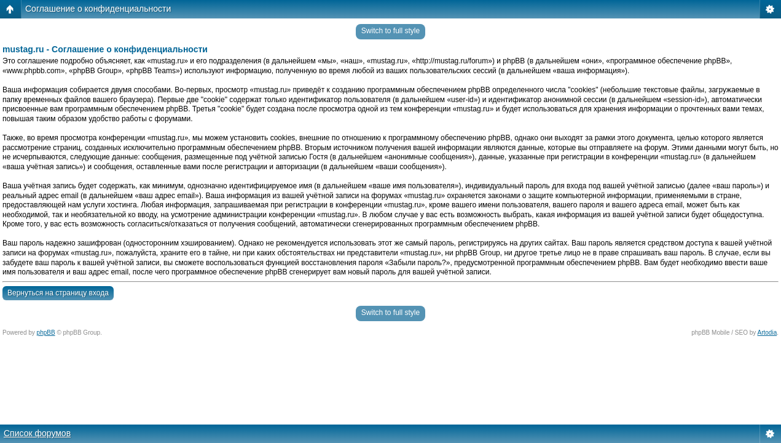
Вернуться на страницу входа (58, 293)
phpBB (46, 332)
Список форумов (37, 433)
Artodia (767, 332)
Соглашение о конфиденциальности (98, 9)
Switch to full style (390, 30)
